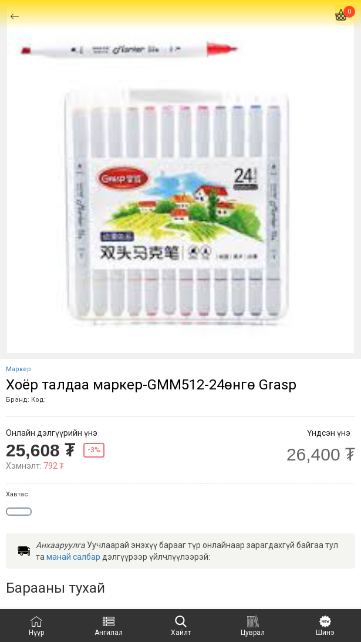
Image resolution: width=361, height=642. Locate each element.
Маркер (18, 369)
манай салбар (73, 557)
